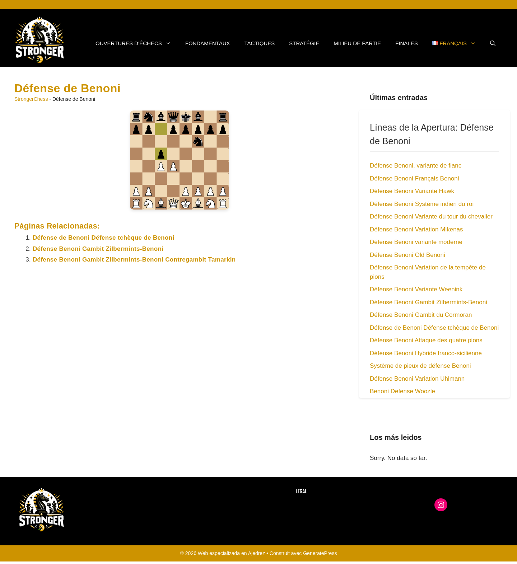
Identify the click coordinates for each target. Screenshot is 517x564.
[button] (493, 43)
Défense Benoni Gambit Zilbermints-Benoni (98, 248)
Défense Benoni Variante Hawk (412, 191)
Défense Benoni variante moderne (416, 242)
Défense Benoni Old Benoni (407, 255)
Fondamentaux (207, 43)
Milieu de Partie (357, 43)
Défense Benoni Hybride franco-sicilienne (426, 353)
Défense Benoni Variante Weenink (416, 289)
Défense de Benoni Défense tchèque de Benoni (103, 237)
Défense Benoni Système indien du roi (422, 204)
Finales (406, 43)
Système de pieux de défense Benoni (420, 365)
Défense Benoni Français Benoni (414, 178)
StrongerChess (31, 99)
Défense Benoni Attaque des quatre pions (426, 340)
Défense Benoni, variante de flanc (415, 165)
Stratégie (304, 43)
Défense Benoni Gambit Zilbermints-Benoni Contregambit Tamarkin (134, 259)
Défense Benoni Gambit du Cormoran (421, 314)
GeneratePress (320, 553)
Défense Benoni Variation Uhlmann (417, 378)
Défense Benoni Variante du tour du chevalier (431, 216)
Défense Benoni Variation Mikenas (416, 229)
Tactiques (259, 43)
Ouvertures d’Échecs (137, 43)
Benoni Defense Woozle (402, 391)
